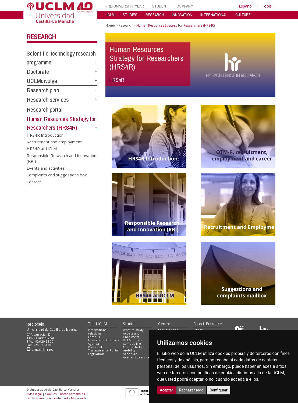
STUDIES (130, 14)
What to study (133, 330)
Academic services (137, 357)
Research (41, 36)
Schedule (130, 354)
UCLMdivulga (42, 81)
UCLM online (132, 340)
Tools (267, 6)
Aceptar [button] (166, 390)
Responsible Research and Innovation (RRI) (61, 158)
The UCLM (97, 323)
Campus (94, 337)
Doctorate (38, 72)
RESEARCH (155, 14)
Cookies (50, 394)
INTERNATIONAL (213, 14)
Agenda (93, 344)
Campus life (132, 344)
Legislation (96, 354)
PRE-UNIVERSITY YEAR (124, 6)
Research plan (43, 90)
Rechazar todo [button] (191, 390)
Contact (34, 181)
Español (246, 6)
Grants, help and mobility (135, 349)
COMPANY (184, 6)
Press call (95, 347)
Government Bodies (103, 340)
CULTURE (243, 14)
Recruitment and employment (54, 141)
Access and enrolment (131, 335)
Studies (129, 323)
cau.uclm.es (40, 349)
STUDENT (160, 6)
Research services (48, 100)
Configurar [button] (219, 390)
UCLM (110, 14)
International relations (98, 331)
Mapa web (78, 398)
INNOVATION (182, 14)
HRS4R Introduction (45, 134)
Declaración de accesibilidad (47, 398)
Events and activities (46, 167)
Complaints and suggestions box (57, 174)
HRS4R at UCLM (42, 148)
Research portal (44, 110)
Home (110, 25)
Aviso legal (34, 394)
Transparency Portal (103, 350)
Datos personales (72, 394)
